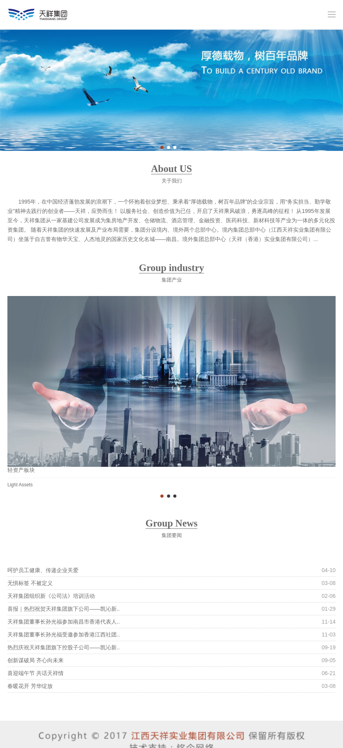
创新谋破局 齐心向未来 (35, 660)
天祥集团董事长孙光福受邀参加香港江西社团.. (63, 634)
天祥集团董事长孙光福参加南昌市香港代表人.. (63, 622)
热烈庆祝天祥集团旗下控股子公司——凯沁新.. (63, 647)
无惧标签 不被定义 (30, 583)
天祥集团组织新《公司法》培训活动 (51, 596)
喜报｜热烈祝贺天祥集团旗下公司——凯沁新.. (63, 609)
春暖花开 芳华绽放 (30, 686)
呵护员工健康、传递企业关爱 (42, 570)
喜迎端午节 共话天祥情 (35, 673)
